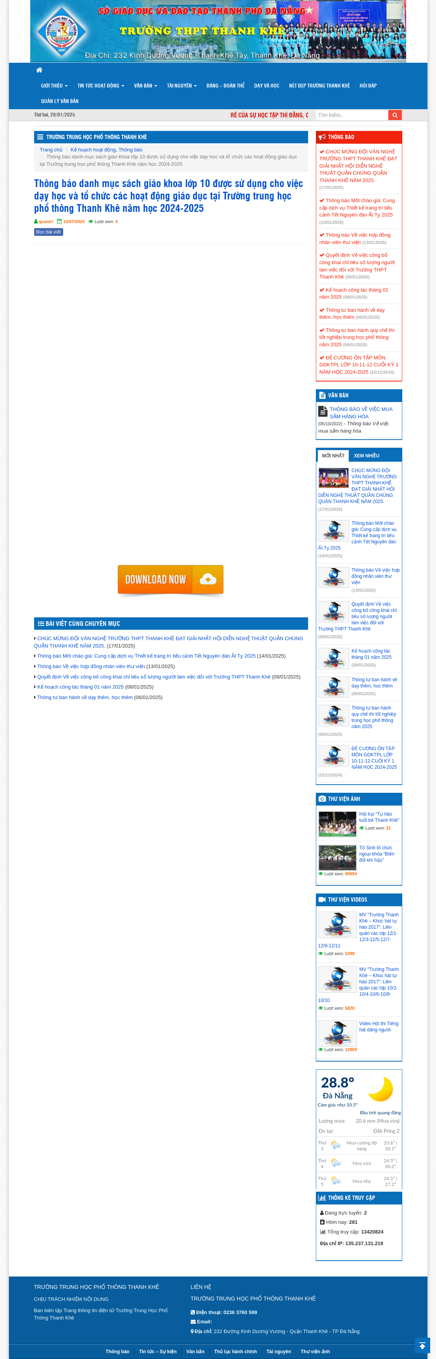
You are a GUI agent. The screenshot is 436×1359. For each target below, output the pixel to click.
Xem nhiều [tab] (366, 456)
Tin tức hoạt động (101, 86)
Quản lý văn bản (60, 101)
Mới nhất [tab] (333, 456)
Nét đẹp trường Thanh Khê (319, 86)
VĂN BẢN (338, 396)
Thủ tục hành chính (235, 1351)
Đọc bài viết (48, 232)
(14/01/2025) (331, 222)
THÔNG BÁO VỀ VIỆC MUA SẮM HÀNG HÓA (361, 412)
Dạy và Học (266, 86)
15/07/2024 (73, 221)
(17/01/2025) (331, 187)
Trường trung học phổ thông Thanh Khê (97, 137)
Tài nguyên (182, 86)
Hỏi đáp (368, 86)
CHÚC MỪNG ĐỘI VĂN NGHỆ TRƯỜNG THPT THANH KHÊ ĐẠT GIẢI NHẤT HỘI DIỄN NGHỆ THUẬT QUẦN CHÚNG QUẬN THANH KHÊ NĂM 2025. (358, 166)
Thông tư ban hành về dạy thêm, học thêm (85, 697)
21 (388, 828)
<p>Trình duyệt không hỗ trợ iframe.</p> (171, 407)
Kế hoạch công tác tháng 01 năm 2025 (80, 687)
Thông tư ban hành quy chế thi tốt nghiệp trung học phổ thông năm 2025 (357, 337)
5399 (349, 953)
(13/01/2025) (374, 242)
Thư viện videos (347, 900)
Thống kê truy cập (351, 1198)
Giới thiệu (54, 86)
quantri (46, 221)
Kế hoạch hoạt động (93, 150)
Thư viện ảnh (344, 799)
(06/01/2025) (368, 317)
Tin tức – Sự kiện (158, 1351)
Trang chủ (51, 150)
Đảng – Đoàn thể (226, 86)
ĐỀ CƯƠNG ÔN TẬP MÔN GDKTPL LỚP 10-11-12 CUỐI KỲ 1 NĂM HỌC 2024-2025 (358, 365)
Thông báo (131, 150)
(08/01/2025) (355, 297)
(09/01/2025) (357, 277)
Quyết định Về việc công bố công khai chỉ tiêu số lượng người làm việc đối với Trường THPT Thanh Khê (154, 677)
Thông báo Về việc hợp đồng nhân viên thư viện (91, 666)
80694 (351, 873)
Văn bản (145, 86)
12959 (351, 1049)
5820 (349, 1008)
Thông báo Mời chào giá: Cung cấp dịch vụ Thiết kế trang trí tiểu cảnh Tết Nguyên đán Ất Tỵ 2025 (146, 656)
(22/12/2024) (382, 372)
